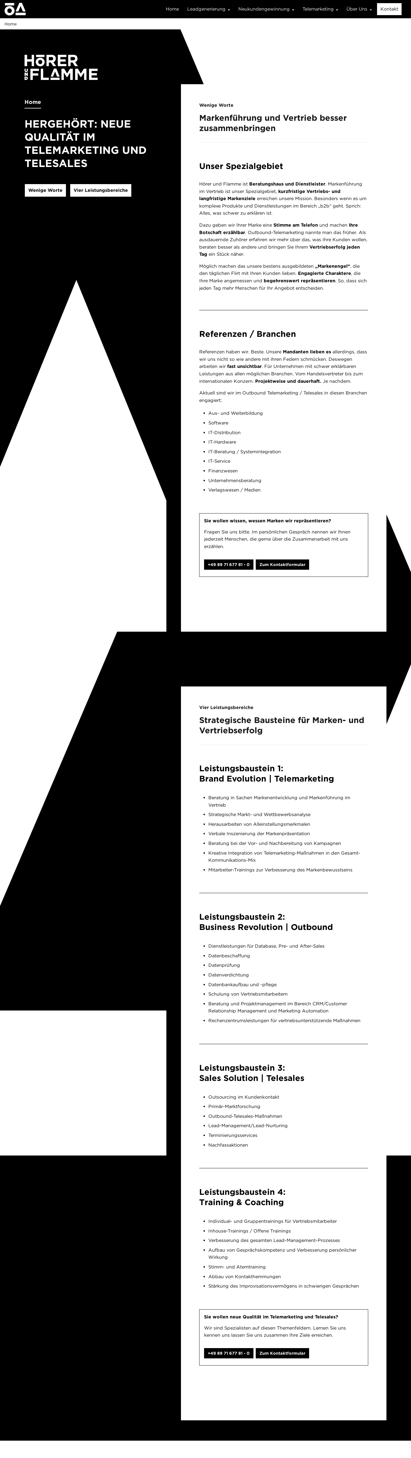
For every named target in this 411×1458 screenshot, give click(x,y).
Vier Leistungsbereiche (101, 190)
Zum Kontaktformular (282, 564)
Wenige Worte (45, 190)
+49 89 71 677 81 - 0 (229, 564)
